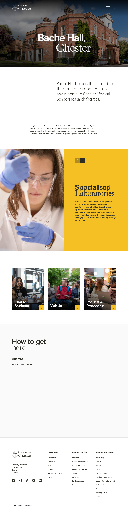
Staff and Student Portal (56, 473)
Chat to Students (21, 304)
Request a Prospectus (95, 304)
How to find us (53, 458)
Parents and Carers (78, 465)
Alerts (50, 477)
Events (50, 469)
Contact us (52, 461)
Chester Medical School (78, 128)
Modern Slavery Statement (105, 481)
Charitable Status (102, 473)
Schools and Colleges (79, 469)
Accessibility (100, 458)
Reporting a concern (79, 485)
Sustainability (100, 485)
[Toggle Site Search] (113, 7)
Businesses (76, 477)
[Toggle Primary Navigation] (107, 7)
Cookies (99, 461)
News (50, 465)
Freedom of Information (104, 477)
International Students (80, 461)
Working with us (102, 493)
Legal (98, 469)
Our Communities (78, 481)
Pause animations (22, 505)
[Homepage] (21, 8)
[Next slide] (83, 160)
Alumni (74, 473)
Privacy (98, 465)
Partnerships (100, 489)
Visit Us (56, 305)
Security (99, 496)
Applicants (75, 458)
